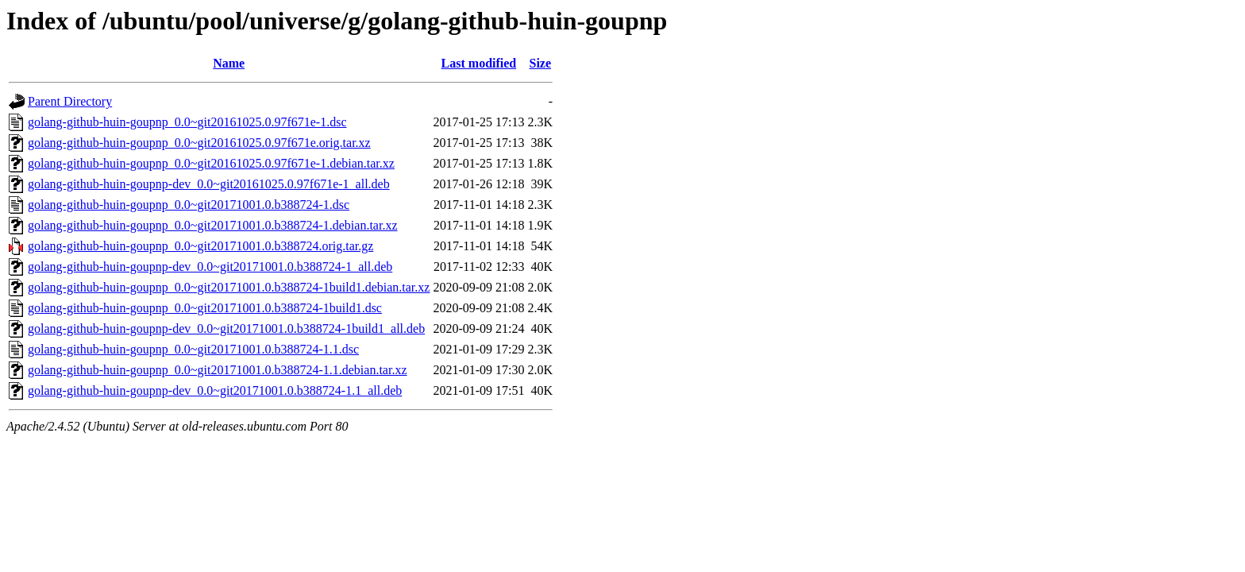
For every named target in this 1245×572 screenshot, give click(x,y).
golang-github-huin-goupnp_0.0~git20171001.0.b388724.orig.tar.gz (200, 246)
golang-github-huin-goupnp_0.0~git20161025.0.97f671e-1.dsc (187, 122)
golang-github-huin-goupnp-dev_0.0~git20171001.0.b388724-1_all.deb (210, 266)
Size (540, 63)
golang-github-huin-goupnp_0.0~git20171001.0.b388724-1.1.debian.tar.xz (217, 370)
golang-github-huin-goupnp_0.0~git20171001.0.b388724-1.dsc (188, 204)
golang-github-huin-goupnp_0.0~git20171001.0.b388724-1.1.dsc (193, 349)
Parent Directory (70, 101)
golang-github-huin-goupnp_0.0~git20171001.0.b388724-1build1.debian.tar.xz (229, 287)
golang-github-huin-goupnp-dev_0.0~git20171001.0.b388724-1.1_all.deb (215, 390)
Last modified (479, 63)
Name (229, 63)
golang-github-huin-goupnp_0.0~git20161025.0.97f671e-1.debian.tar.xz (211, 163)
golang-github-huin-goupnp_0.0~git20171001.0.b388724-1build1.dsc (205, 308)
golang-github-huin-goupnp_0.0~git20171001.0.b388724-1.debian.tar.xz (212, 225)
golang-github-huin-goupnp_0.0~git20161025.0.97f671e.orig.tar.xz (199, 142)
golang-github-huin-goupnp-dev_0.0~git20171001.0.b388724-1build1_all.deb (226, 328)
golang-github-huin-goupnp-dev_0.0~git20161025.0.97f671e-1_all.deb (209, 184)
